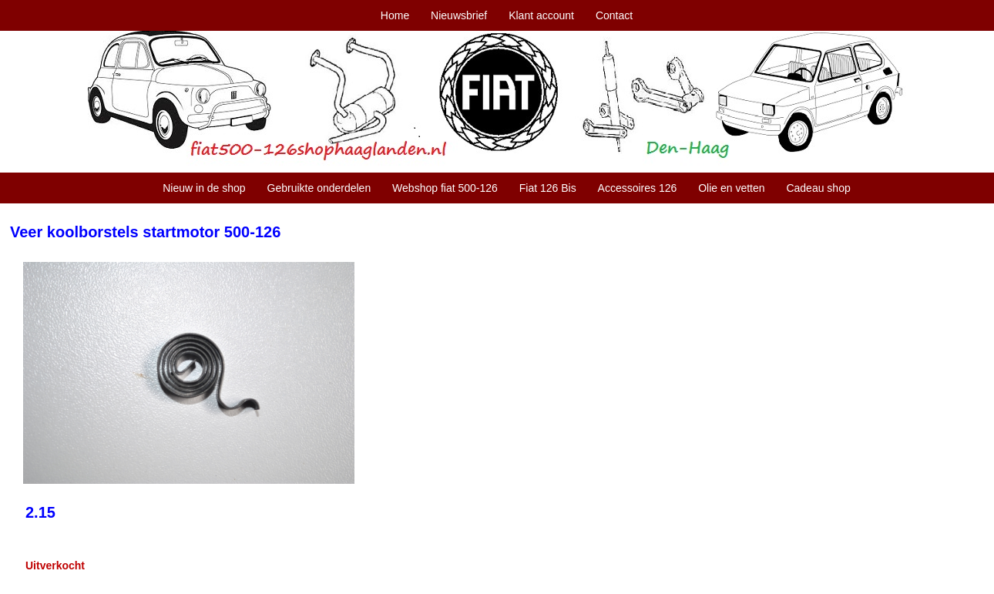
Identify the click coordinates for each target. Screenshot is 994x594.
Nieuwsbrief (459, 15)
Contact (614, 15)
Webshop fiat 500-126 (445, 188)
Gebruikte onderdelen (319, 188)
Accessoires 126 (637, 188)
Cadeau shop (818, 188)
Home (395, 15)
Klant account (541, 15)
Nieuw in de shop (204, 188)
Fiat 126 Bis (547, 188)
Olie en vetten (731, 188)
